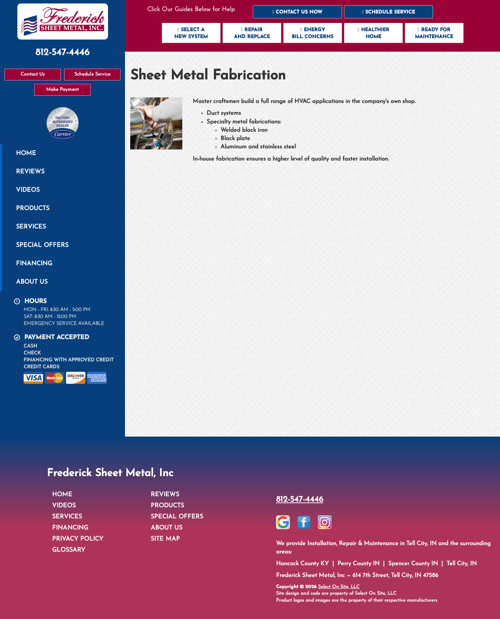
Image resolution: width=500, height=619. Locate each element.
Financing (34, 264)
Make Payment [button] (62, 89)
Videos (28, 190)
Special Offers (42, 245)
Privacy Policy (77, 539)
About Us (32, 282)
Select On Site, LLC (338, 587)
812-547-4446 (299, 500)
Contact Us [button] (32, 74)
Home (26, 153)
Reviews (30, 172)
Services (31, 227)
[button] (297, 11)
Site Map (165, 539)
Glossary (68, 550)
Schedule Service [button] (92, 74)
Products (32, 209)
